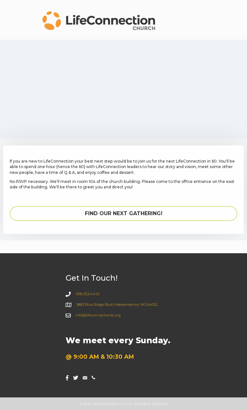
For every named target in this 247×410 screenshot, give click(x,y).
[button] (123, 213)
